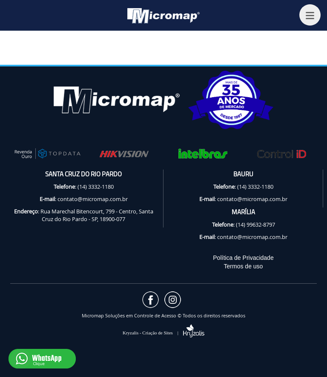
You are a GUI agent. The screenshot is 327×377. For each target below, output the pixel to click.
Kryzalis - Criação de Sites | (163, 332)
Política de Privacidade (243, 257)
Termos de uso (243, 266)
